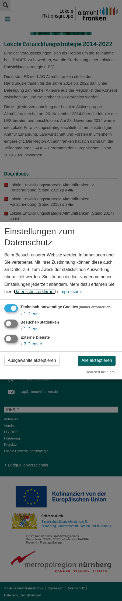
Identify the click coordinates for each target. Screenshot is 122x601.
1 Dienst (30, 313)
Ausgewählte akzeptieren (32, 360)
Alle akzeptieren (96, 360)
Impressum (70, 291)
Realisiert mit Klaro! (101, 372)
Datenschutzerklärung (35, 291)
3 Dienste (31, 344)
